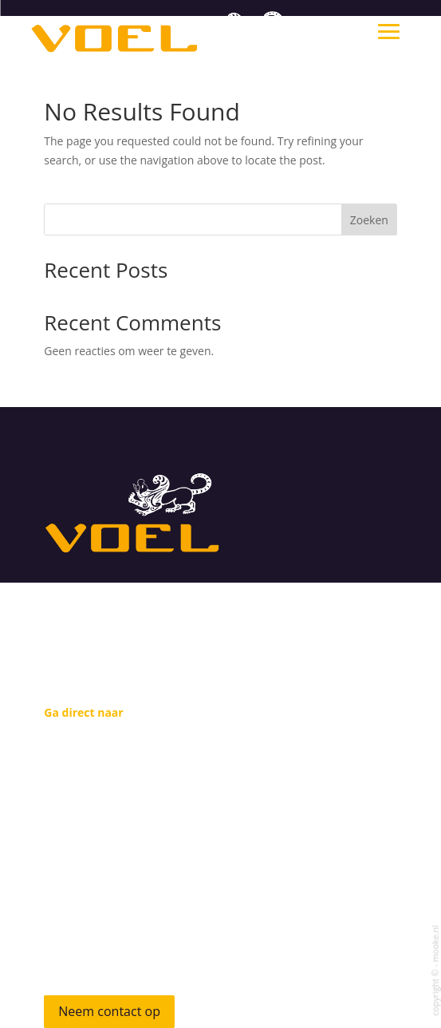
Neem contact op (109, 1011)
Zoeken (369, 219)
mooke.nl (434, 943)
